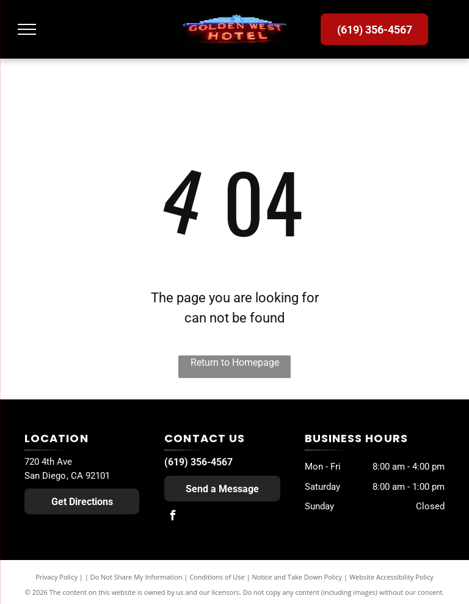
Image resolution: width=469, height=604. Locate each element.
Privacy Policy (56, 576)
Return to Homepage (235, 362)
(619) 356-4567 (198, 462)
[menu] (27, 29)
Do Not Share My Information (136, 576)
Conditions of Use (217, 576)
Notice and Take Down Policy (297, 576)
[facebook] (172, 517)
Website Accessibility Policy (391, 576)
